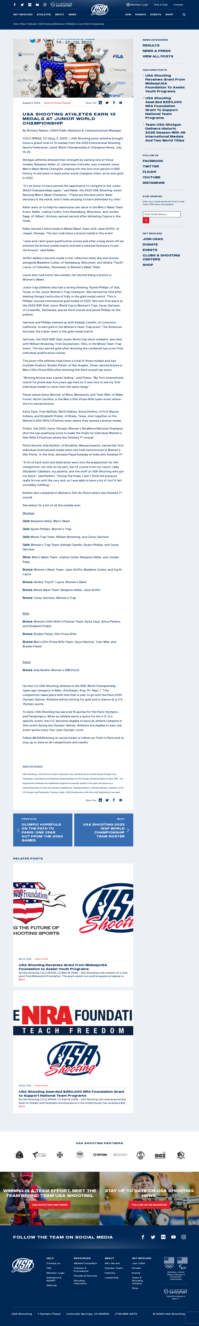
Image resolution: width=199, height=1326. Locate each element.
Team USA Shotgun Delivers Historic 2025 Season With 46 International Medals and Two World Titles (164, 132)
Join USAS (153, 239)
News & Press (157, 50)
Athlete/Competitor (85, 1263)
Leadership (112, 1277)
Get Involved (23, 14)
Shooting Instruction (80, 1282)
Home (16, 24)
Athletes (44, 14)
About (59, 14)
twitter (151, 166)
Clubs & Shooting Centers (161, 257)
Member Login (139, 4)
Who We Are (112, 1263)
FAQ (49, 1268)
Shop (169, 14)
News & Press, (53, 103)
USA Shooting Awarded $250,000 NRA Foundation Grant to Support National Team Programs (162, 107)
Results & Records (85, 1275)
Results (66, 103)
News (72, 14)
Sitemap (52, 1285)
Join (128, 14)
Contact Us (53, 1263)
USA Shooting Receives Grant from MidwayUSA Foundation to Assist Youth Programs (164, 83)
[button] (100, 103)
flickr (149, 171)
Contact (178, 4)
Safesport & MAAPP (54, 1279)
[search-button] (184, 15)
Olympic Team (114, 1268)
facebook (153, 161)
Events (155, 14)
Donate (140, 14)
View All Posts (158, 56)
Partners (110, 1273)
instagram (154, 182)
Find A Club (161, 4)
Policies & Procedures (81, 1269)
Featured (32, 24)
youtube (151, 177)
